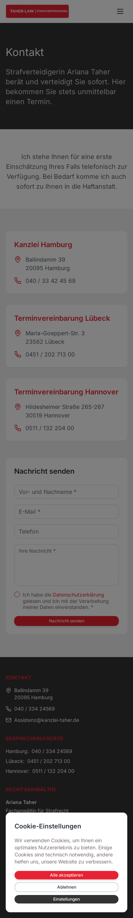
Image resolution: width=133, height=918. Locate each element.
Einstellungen (66, 899)
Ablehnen (66, 887)
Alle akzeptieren (66, 875)
